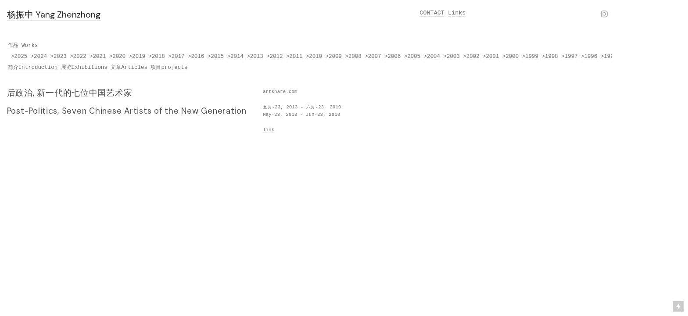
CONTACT (431, 13)
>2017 (177, 57)
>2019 (137, 57)
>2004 (432, 57)
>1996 (589, 57)
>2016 (196, 57)
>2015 (216, 57)
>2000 (511, 57)
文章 (116, 68)
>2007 (373, 57)
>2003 (452, 57)
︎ (604, 14)
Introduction (38, 68)
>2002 (471, 57)
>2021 (98, 57)
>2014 (236, 57)
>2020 (118, 57)
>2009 (334, 57)
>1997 (570, 57)
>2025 (19, 57)
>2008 (354, 57)
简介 (13, 68)
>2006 (393, 57)
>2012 (275, 57)
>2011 (295, 57)
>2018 (157, 57)
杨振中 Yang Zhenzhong (53, 14)
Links (457, 13)
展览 (66, 68)
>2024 (39, 57)
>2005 (413, 57)
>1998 (550, 57)
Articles (134, 68)
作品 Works (23, 46)
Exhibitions (90, 68)
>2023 (59, 57)
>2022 (79, 57)
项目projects (168, 68)
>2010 (314, 57)
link (268, 130)
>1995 (609, 57)
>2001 (491, 57)
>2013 (255, 57)
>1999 (531, 57)
